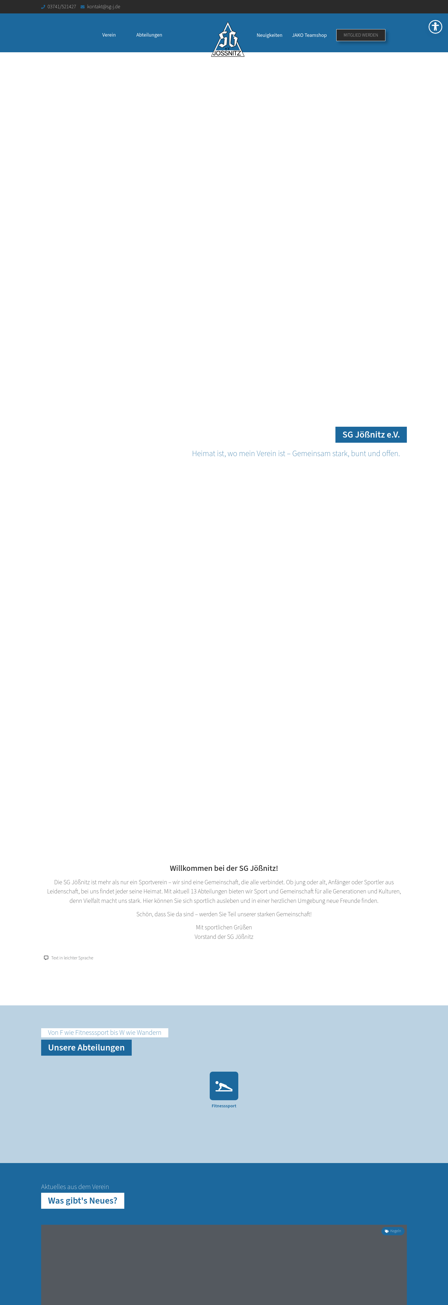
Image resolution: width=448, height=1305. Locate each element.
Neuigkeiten (269, 35)
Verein (109, 35)
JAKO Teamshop (309, 35)
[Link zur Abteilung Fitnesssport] (224, 1094)
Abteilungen (149, 35)
